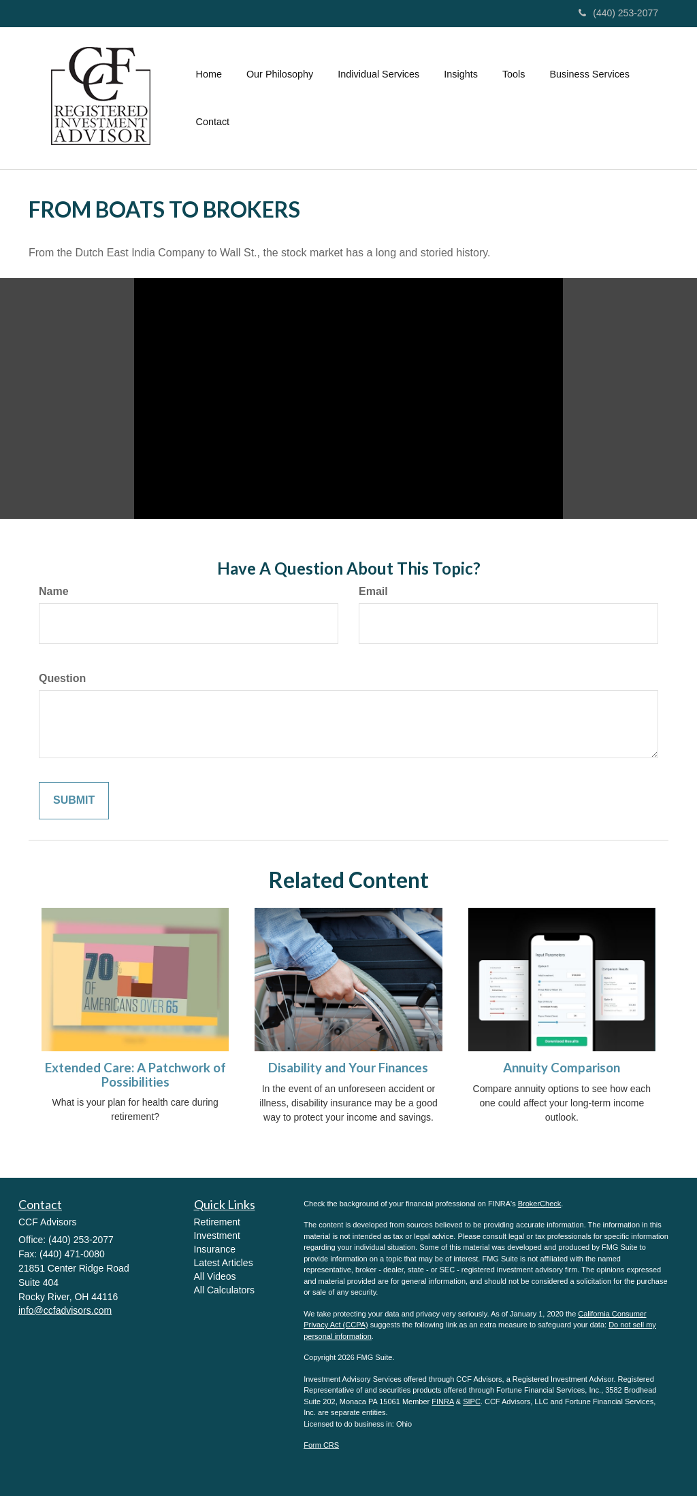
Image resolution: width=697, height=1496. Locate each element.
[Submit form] (74, 800)
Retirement (217, 1222)
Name (54, 591)
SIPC (472, 1401)
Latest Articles (223, 1262)
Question (62, 678)
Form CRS (321, 1445)
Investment (217, 1235)
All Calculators (224, 1290)
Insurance (215, 1249)
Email (373, 591)
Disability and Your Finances (348, 1067)
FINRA (442, 1401)
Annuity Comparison (561, 1067)
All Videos (215, 1276)
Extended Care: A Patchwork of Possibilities (135, 1074)
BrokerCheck (540, 1204)
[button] (279, 74)
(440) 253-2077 (618, 12)
